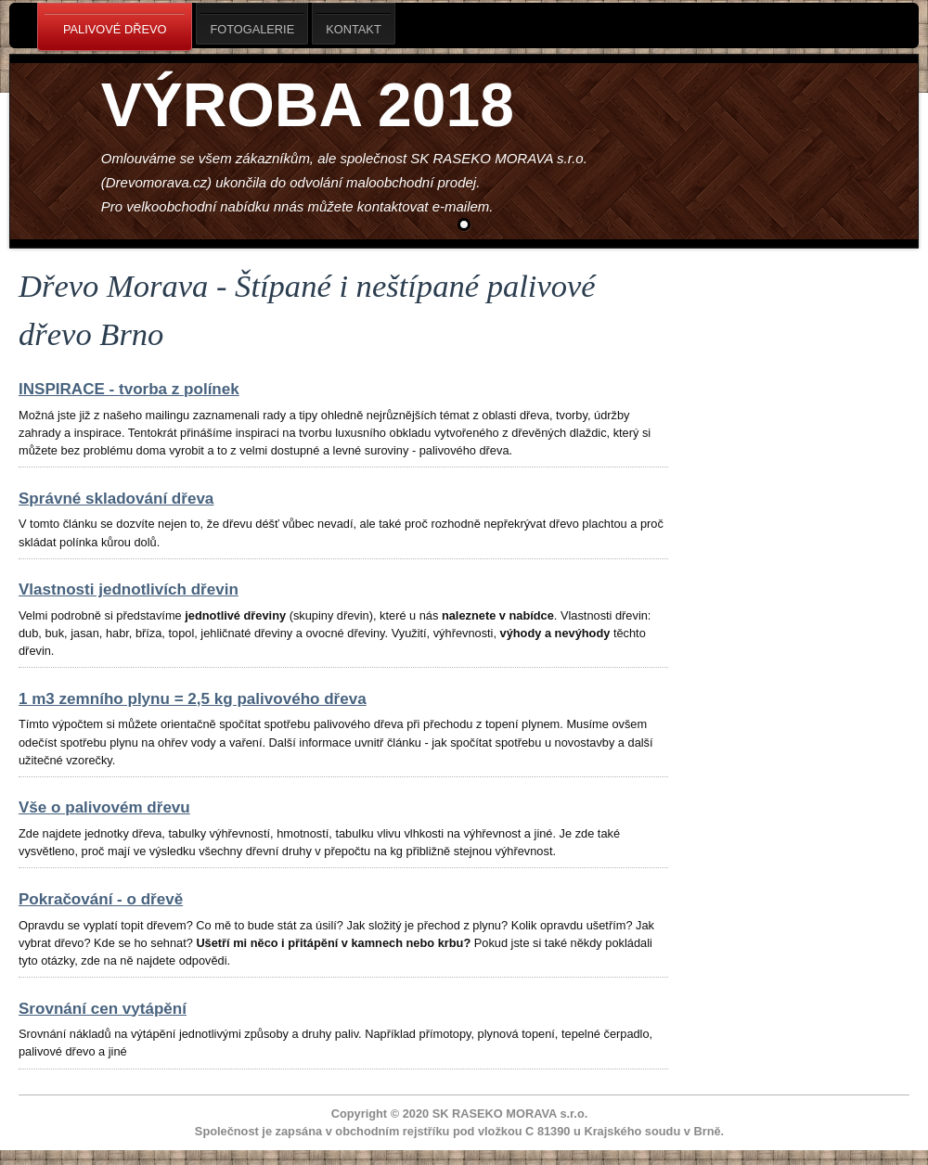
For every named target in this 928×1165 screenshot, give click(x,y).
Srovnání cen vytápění (103, 1009)
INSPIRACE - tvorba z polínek (129, 389)
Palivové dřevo (115, 28)
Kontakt (353, 24)
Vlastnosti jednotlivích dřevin (128, 589)
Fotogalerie (252, 24)
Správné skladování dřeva (116, 498)
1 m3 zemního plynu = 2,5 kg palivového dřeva (193, 699)
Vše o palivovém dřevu (104, 807)
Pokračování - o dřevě (101, 899)
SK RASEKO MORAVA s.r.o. (510, 1113)
